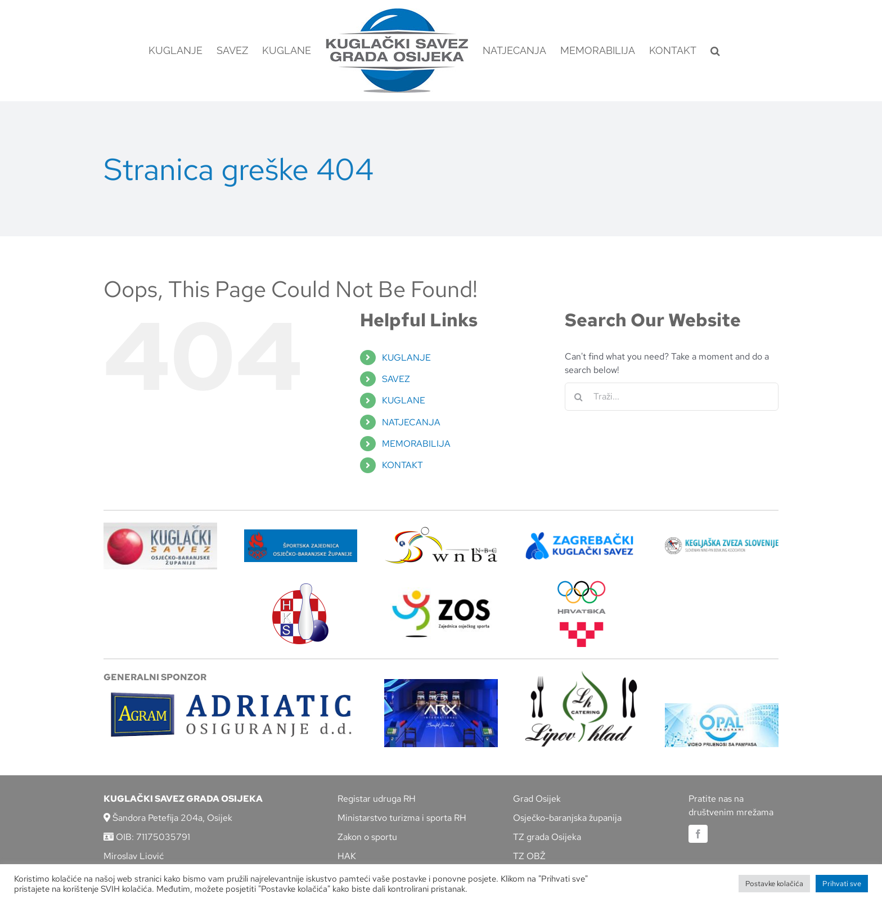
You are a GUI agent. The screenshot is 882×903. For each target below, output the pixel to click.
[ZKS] (581, 535)
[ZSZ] (301, 534)
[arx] (441, 683)
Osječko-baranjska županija (567, 818)
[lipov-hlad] (581, 675)
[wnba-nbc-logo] (441, 531)
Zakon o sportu (367, 837)
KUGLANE (403, 400)
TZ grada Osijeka (547, 837)
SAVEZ (396, 379)
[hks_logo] (300, 588)
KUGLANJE (406, 357)
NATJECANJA (411, 422)
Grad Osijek (537, 799)
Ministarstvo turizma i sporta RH (402, 818)
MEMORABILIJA (416, 444)
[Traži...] (671, 397)
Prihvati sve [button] (841, 883)
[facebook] (698, 834)
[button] (715, 50)
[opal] (721, 707)
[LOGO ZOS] (441, 591)
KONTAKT (402, 465)
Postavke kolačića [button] (774, 883)
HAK (347, 856)
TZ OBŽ (529, 856)
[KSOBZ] (160, 526)
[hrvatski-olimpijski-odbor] (581, 585)
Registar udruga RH (377, 799)
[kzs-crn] (721, 541)
